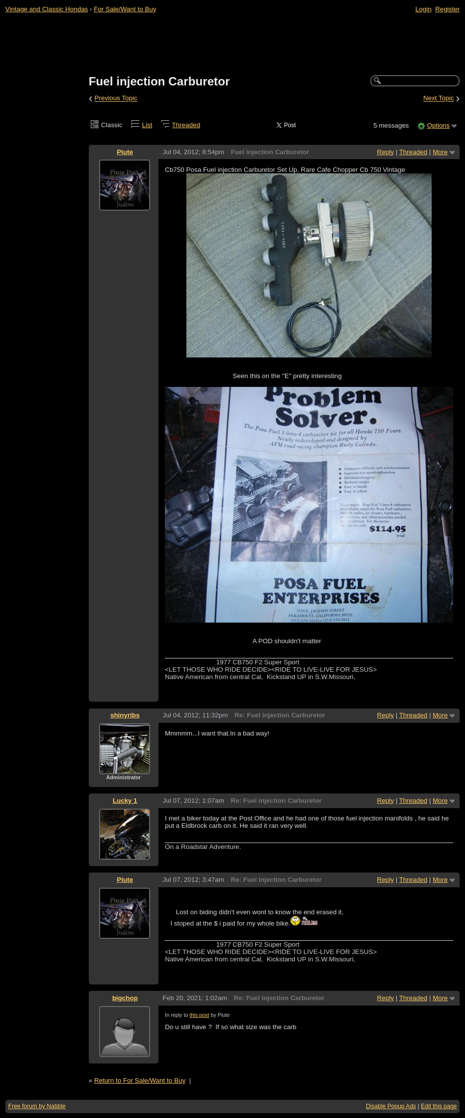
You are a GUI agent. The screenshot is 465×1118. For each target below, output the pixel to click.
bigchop (125, 998)
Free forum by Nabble (37, 1106)
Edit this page (439, 1106)
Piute (125, 152)
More (440, 152)
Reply (385, 152)
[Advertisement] (232, 45)
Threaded (186, 125)
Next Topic (438, 98)
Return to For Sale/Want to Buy (139, 1080)
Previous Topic (116, 98)
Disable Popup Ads (391, 1106)
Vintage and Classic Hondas (46, 9)
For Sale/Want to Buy (125, 9)
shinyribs (125, 715)
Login (423, 9)
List (147, 125)
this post (199, 1015)
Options (438, 125)
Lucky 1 (125, 800)
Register (447, 9)
